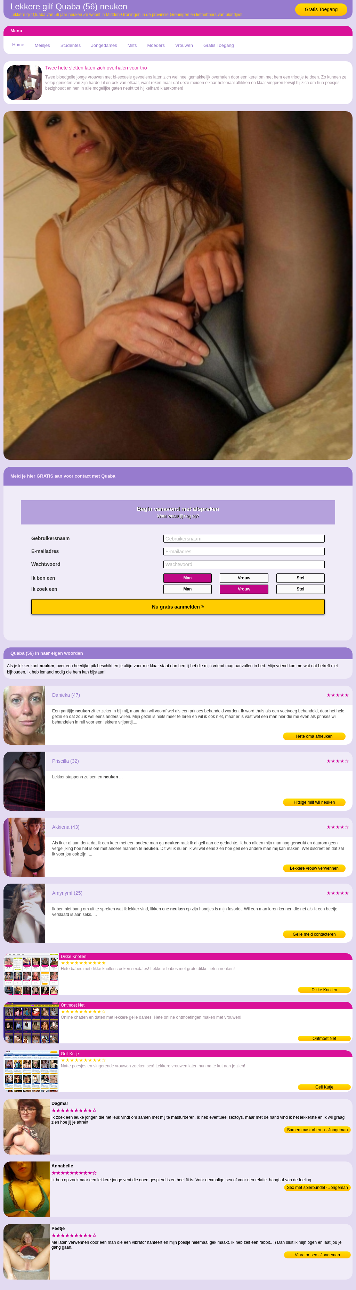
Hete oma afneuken (314, 736)
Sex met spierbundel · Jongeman (317, 1187)
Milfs (132, 45)
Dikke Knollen (324, 989)
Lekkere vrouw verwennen (314, 868)
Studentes (70, 45)
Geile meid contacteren (314, 934)
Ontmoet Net (324, 1038)
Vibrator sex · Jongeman (317, 1254)
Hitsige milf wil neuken (314, 802)
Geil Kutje (324, 1087)
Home (18, 44)
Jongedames (104, 45)
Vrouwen (184, 45)
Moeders (156, 45)
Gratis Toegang (321, 9)
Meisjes (42, 45)
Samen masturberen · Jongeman (317, 1129)
